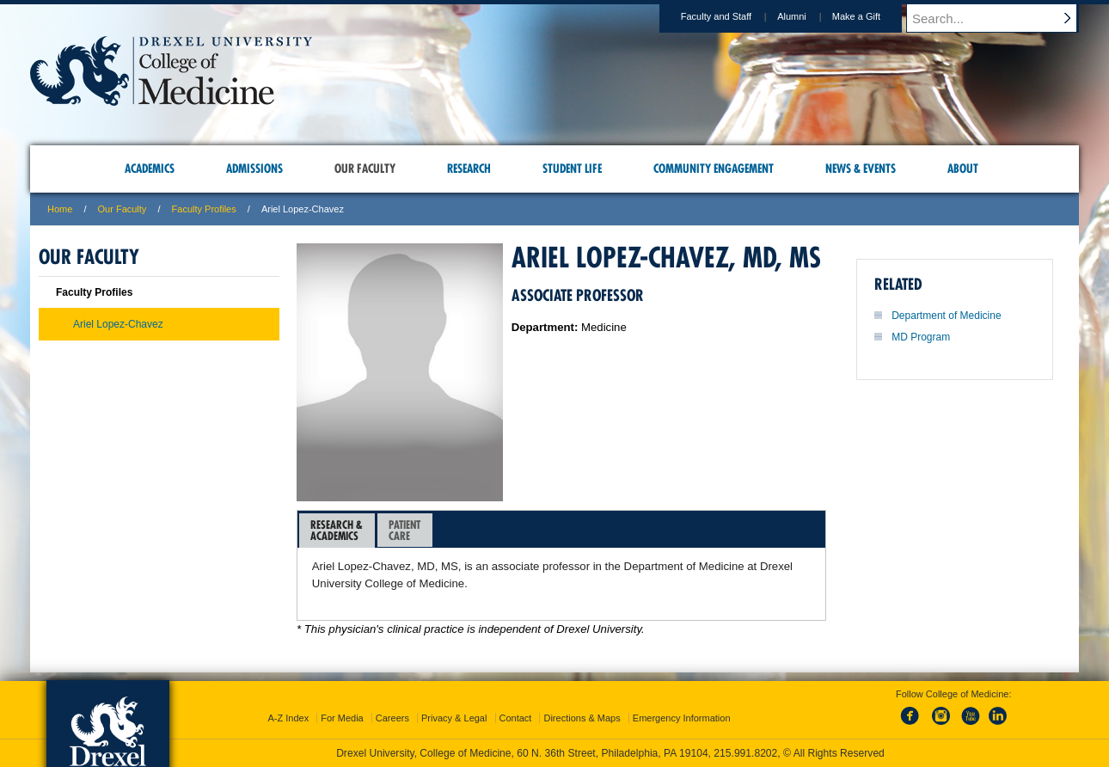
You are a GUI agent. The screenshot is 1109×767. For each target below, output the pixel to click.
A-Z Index (288, 718)
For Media (342, 718)
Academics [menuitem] (150, 168)
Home (59, 209)
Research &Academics (336, 530)
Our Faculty (122, 209)
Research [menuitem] (469, 168)
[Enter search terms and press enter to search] (1000, 18)
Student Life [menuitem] (572, 168)
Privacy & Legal (454, 718)
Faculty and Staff (732, 16)
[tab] (337, 530)
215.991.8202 (745, 753)
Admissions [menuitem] (254, 168)
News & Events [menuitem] (860, 168)
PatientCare (404, 530)
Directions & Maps (581, 718)
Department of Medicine (946, 316)
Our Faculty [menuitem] (364, 168)
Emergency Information (682, 718)
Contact (515, 718)
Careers (392, 718)
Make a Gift (873, 16)
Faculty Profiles (204, 209)
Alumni (808, 16)
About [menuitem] (962, 168)
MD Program (920, 337)
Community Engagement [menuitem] (713, 168)
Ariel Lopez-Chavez (118, 324)
